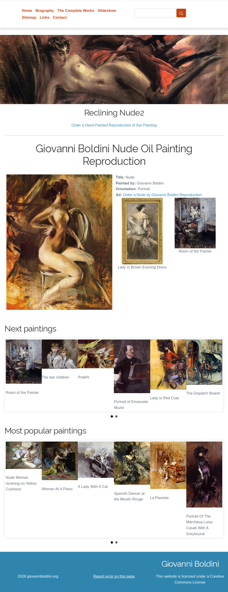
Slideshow (107, 11)
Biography (45, 11)
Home (27, 11)
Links (45, 17)
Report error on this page (114, 576)
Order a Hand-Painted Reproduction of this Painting (114, 125)
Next (216, 375)
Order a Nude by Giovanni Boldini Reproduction (162, 195)
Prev (11, 375)
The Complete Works (75, 11)
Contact (60, 17)
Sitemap (29, 17)
